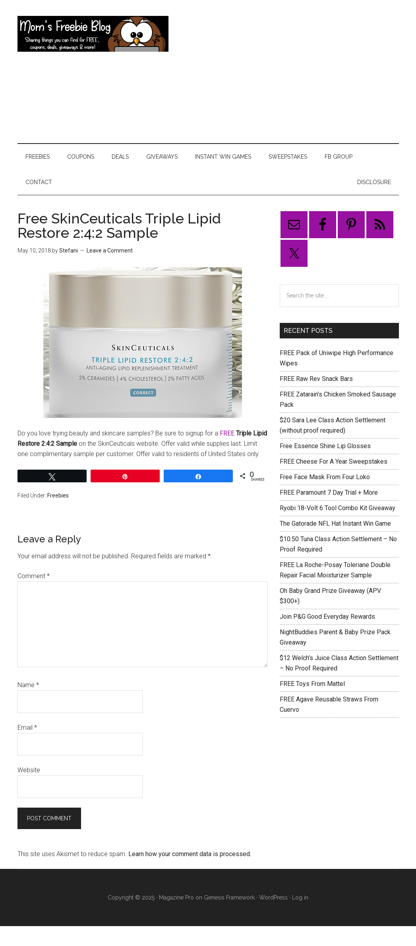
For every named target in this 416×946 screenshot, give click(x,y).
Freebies (58, 495)
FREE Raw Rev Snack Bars (316, 379)
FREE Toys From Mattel (312, 684)
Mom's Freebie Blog (92, 34)
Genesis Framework (229, 897)
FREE (228, 433)
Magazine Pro (176, 897)
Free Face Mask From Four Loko (325, 477)
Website (28, 770)
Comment (33, 576)
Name (28, 685)
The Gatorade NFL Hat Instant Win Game (335, 523)
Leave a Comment (110, 250)
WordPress (273, 897)
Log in (300, 897)
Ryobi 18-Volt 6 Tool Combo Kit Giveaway (337, 508)
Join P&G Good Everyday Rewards (327, 616)
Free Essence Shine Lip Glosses (325, 446)
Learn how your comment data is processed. (189, 854)
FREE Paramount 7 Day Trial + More (329, 492)
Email (27, 727)
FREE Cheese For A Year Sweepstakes (333, 461)
